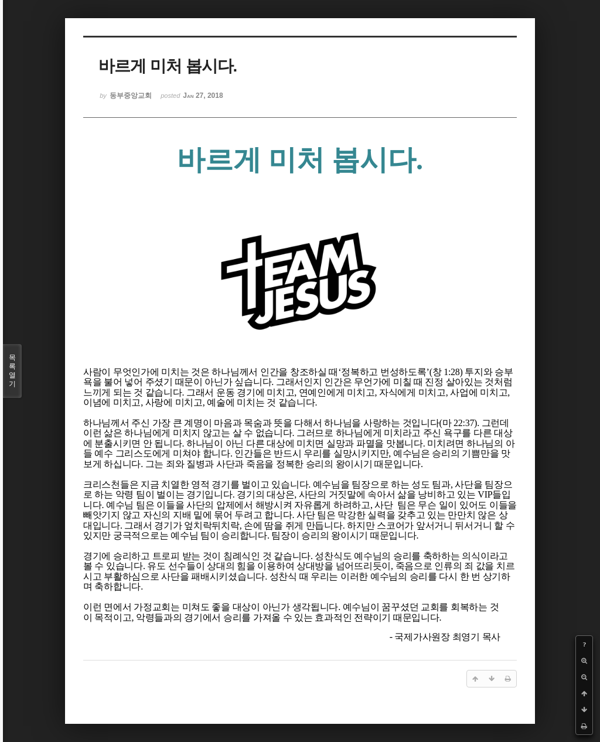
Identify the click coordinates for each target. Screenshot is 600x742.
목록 (12, 371)
